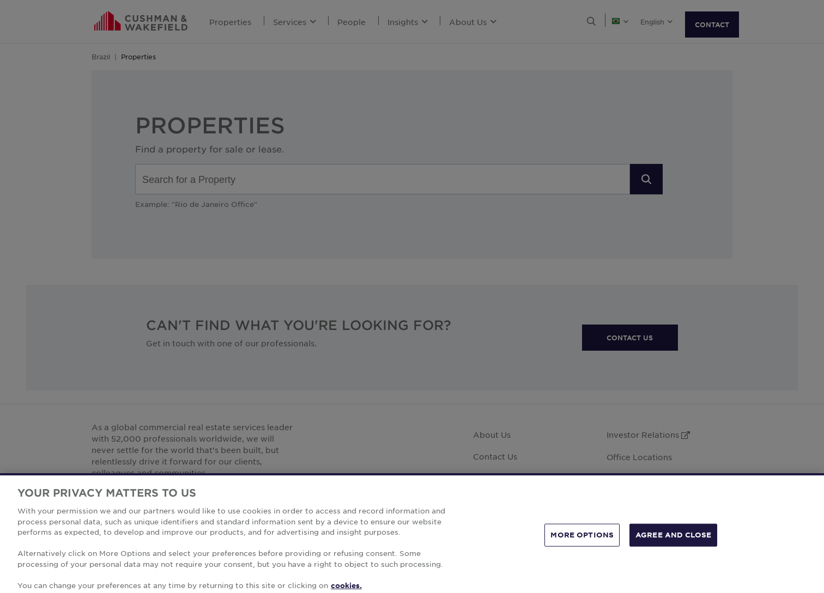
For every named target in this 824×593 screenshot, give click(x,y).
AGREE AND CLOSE (673, 548)
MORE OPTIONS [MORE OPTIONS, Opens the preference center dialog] (582, 548)
